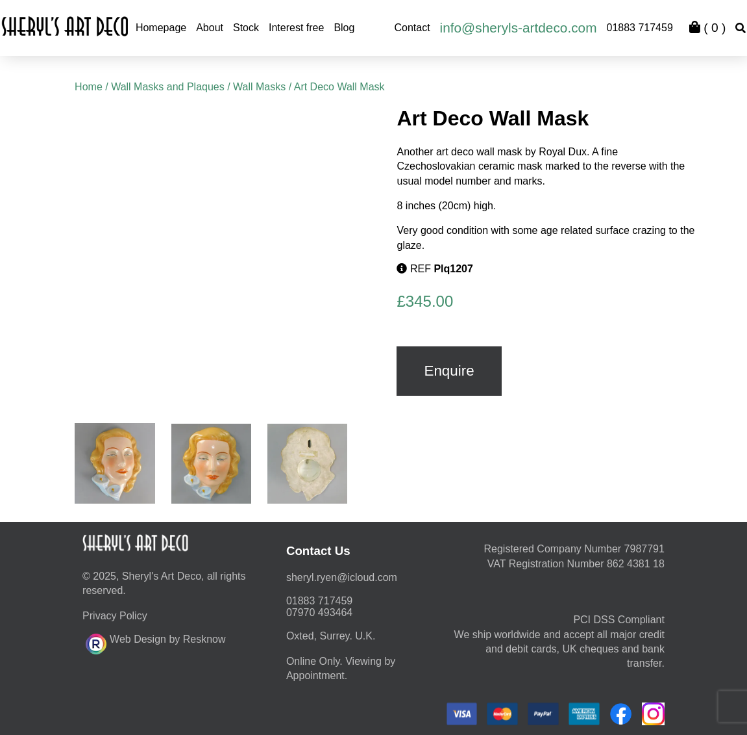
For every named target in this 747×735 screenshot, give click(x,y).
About (209, 27)
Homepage (161, 27)
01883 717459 (639, 27)
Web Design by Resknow (155, 642)
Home (89, 86)
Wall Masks (259, 86)
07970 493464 (319, 612)
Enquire (449, 371)
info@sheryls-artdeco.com (518, 27)
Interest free (296, 27)
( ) (707, 27)
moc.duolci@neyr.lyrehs (341, 577)
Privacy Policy (114, 615)
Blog (344, 27)
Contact (412, 27)
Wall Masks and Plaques (168, 86)
